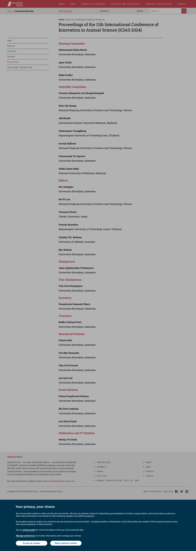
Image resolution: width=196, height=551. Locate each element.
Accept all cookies (31, 543)
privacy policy (29, 530)
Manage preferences (26, 536)
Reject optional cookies (66, 543)
